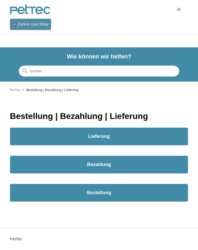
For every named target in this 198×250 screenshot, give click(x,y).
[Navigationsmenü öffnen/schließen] (178, 9)
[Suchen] (99, 71)
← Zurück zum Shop (31, 24)
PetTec (15, 90)
